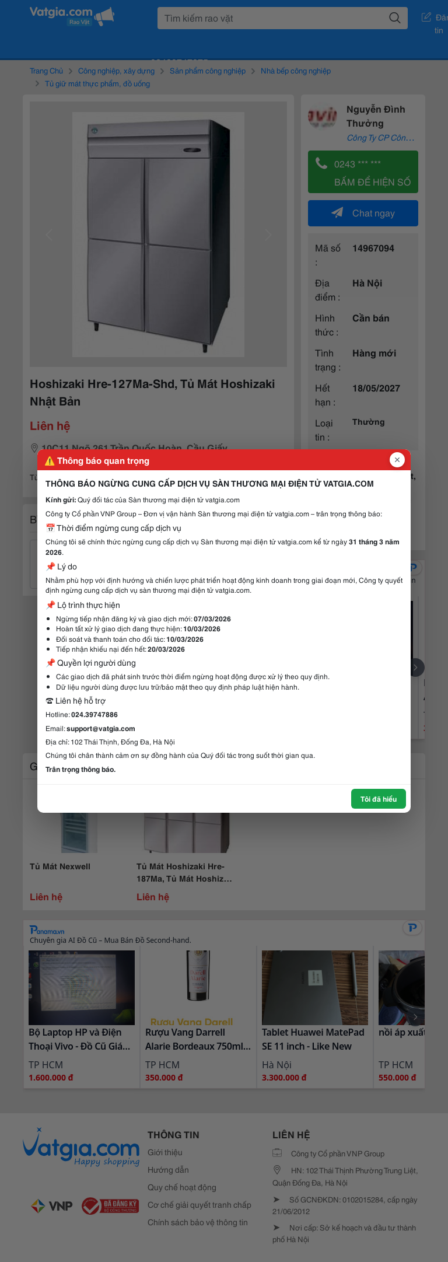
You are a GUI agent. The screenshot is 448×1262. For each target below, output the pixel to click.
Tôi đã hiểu (378, 798)
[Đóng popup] (397, 459)
